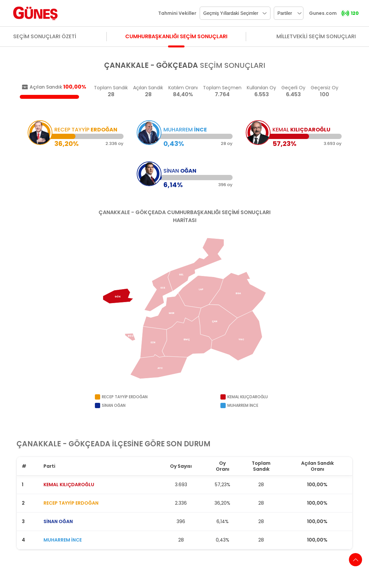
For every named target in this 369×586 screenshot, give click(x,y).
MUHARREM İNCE (62, 540)
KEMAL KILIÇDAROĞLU (68, 484)
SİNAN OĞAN (58, 521)
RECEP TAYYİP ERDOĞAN (71, 503)
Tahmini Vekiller (177, 13)
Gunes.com (323, 13)
